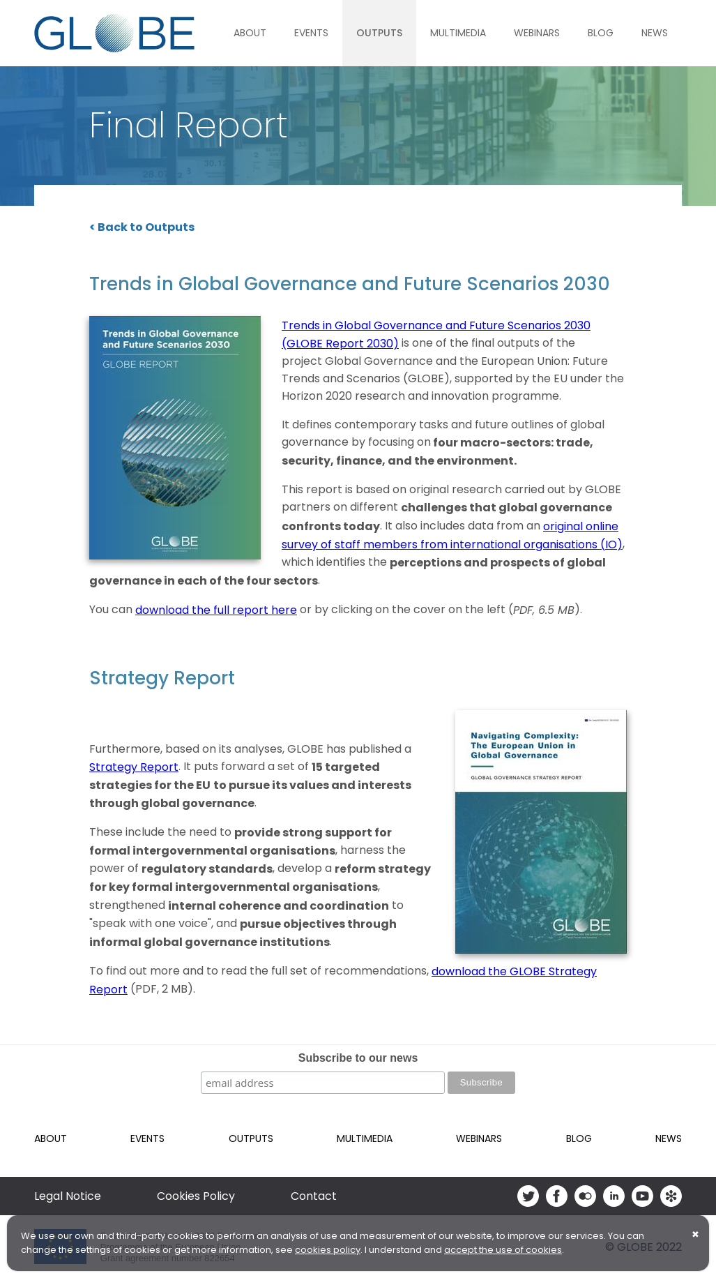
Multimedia (458, 33)
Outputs (379, 33)
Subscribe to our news (358, 1058)
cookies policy (327, 1249)
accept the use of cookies (503, 1249)
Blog (601, 33)
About (250, 33)
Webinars (537, 33)
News (654, 33)
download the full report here (216, 610)
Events (311, 33)
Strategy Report (133, 767)
